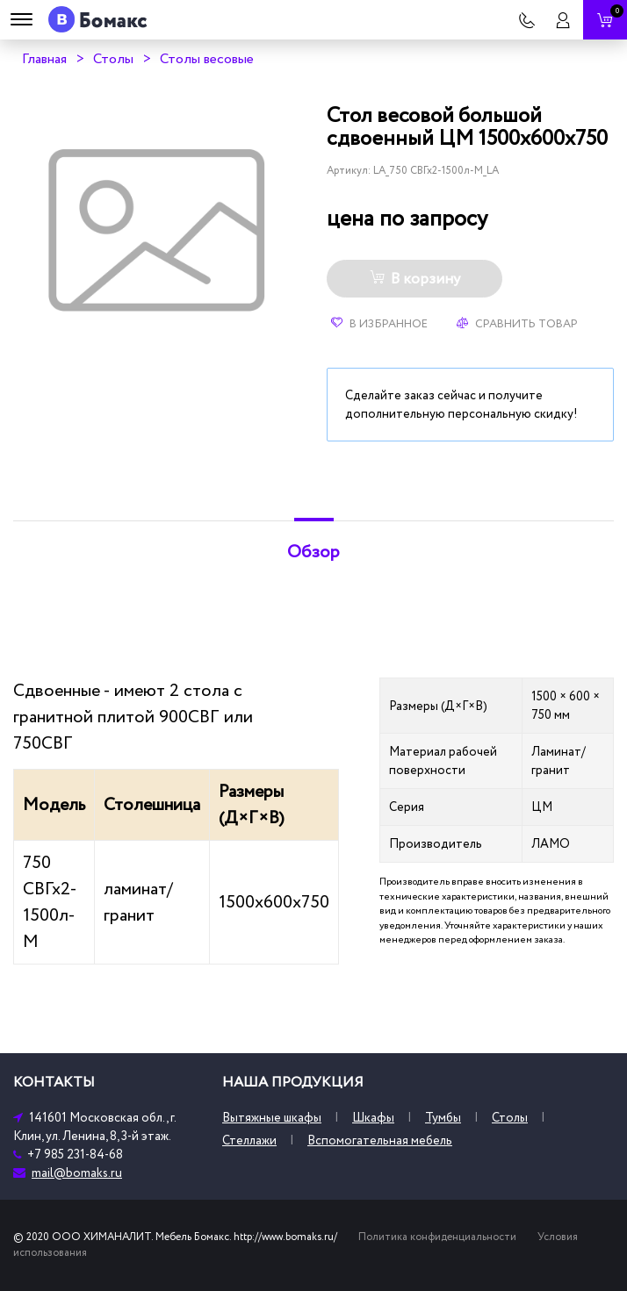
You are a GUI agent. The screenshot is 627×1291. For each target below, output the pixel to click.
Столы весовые (207, 58)
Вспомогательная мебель (379, 1140)
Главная (44, 58)
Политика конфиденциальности (437, 1237)
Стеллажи (249, 1140)
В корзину (415, 279)
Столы (113, 58)
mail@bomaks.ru (77, 1173)
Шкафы (373, 1117)
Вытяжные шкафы (271, 1117)
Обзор (313, 552)
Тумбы (443, 1117)
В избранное (379, 324)
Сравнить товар (517, 324)
